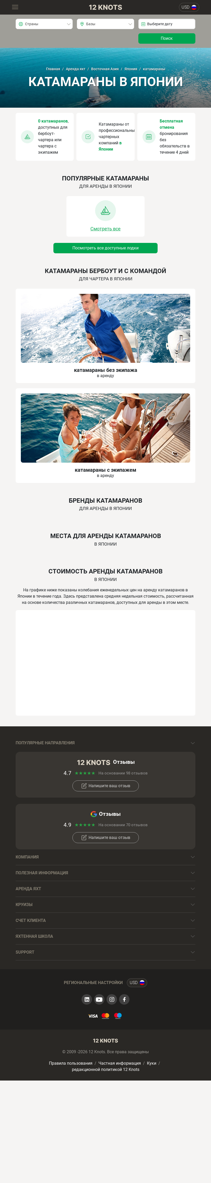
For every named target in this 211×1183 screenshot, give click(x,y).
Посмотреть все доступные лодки (105, 247)
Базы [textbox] (90, 24)
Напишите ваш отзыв (105, 786)
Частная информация (119, 1063)
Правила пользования (70, 1063)
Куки (151, 1063)
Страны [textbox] (31, 24)
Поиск (167, 38)
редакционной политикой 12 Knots (105, 1069)
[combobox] (44, 24)
